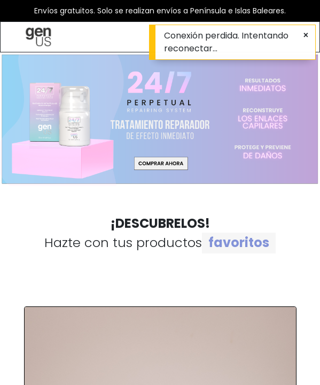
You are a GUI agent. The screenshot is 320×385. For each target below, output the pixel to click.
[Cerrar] (305, 35)
